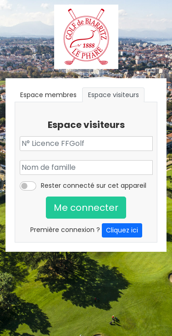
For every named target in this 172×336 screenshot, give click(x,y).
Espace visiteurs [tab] (113, 94)
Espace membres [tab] (48, 94)
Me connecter (86, 207)
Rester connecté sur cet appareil (93, 185)
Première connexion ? (86, 230)
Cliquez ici (122, 230)
